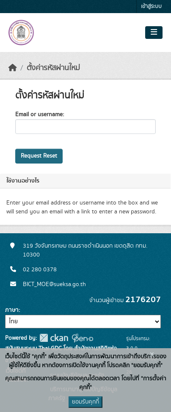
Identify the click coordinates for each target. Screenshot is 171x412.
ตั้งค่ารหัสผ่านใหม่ (53, 68)
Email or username (39, 114)
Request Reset (39, 156)
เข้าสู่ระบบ (151, 7)
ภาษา (12, 310)
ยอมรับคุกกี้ (85, 402)
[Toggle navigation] (154, 32)
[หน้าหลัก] (12, 68)
